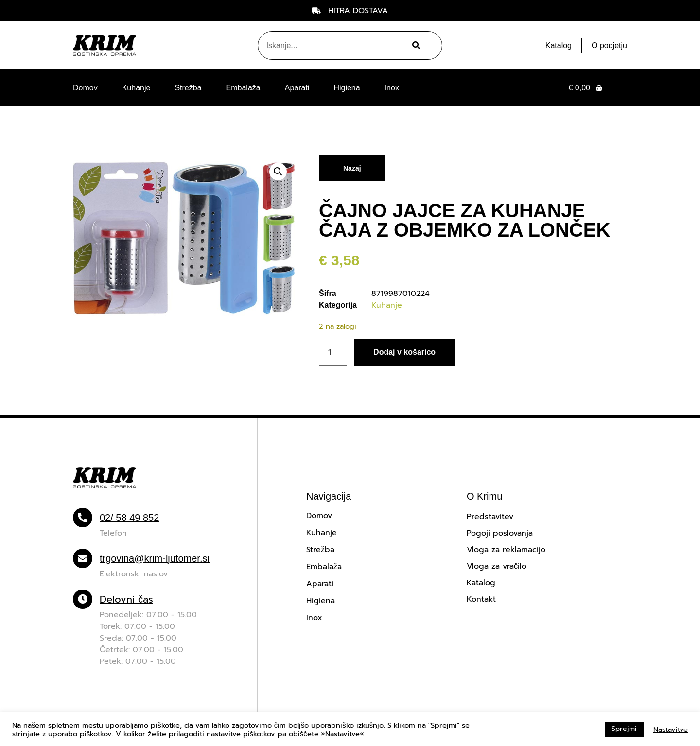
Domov (85, 88)
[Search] (415, 45)
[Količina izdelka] (333, 352)
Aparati (297, 88)
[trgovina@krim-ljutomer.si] (82, 558)
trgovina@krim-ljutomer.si (155, 558)
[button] (278, 171)
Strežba (188, 88)
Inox (392, 88)
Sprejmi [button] (624, 729)
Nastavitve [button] (670, 729)
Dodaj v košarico (404, 352)
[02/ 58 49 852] (82, 517)
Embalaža (243, 88)
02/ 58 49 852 (129, 517)
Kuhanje (136, 88)
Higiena (346, 88)
